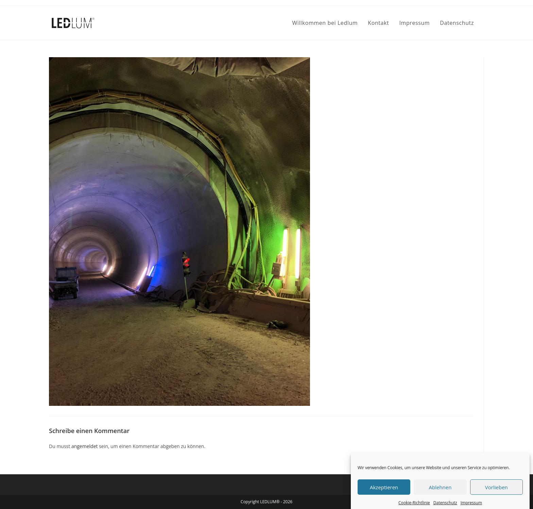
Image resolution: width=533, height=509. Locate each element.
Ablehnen (440, 491)
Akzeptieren (384, 491)
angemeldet (84, 446)
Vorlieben (496, 491)
